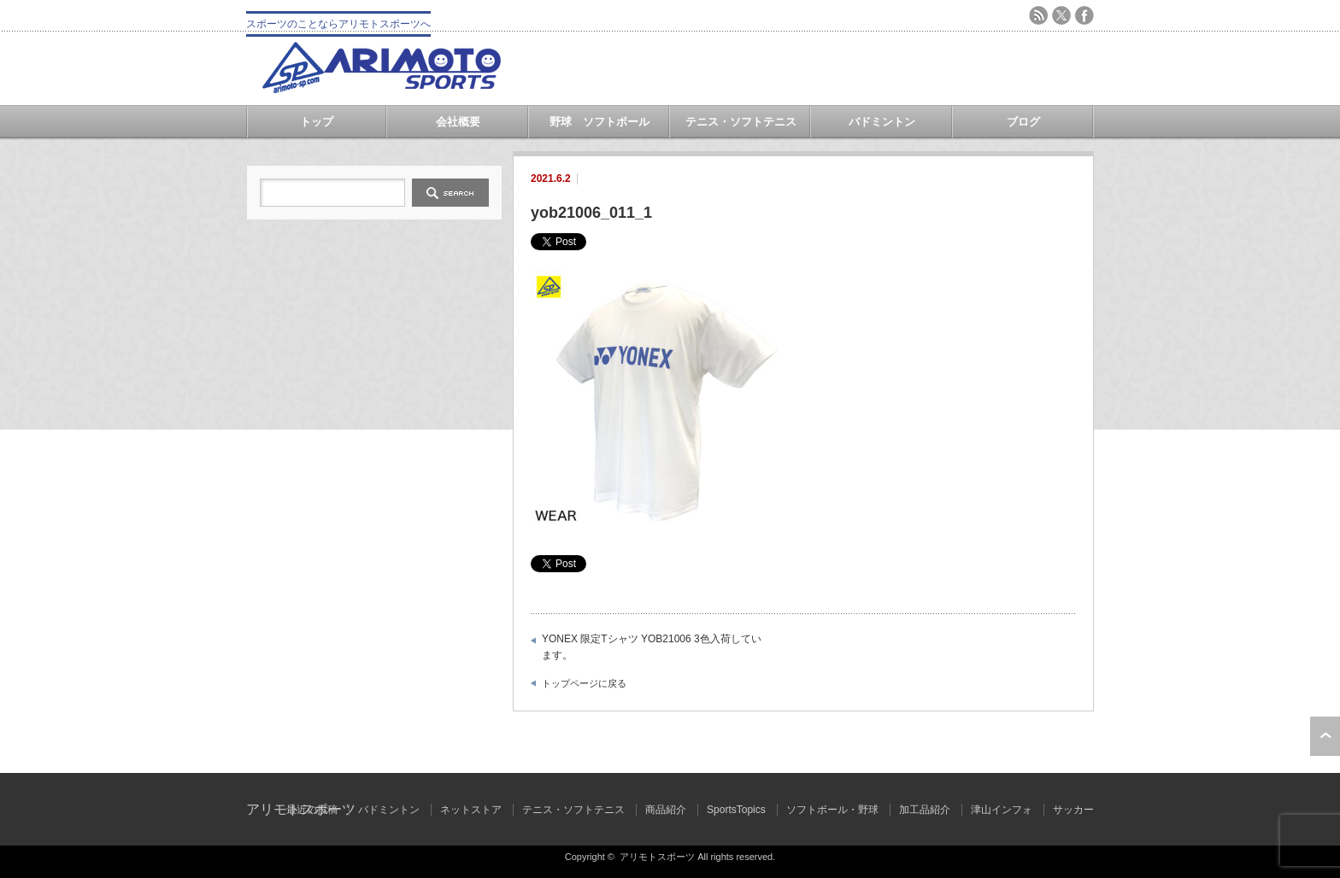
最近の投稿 (312, 810)
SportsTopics (736, 810)
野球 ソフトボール (599, 121)
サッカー (1073, 810)
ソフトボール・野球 (832, 810)
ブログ (1023, 121)
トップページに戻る (584, 683)
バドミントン (882, 121)
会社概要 (458, 121)
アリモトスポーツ (657, 857)
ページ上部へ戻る (1325, 736)
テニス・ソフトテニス (740, 121)
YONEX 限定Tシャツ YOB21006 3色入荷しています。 (651, 647)
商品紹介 (665, 810)
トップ (316, 121)
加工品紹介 (924, 810)
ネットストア (471, 810)
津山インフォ (1001, 810)
